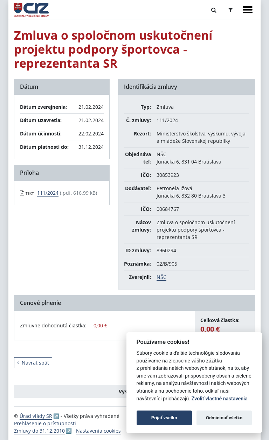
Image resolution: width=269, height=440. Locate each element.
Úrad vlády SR (36, 416)
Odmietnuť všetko (224, 417)
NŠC (161, 277)
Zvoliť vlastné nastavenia (220, 399)
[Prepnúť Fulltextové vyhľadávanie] (214, 9)
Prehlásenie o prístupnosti (45, 423)
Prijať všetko (164, 417)
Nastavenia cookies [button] (98, 430)
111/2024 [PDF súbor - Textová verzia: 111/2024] (47, 192)
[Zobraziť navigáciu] (247, 9)
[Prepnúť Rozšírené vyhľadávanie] (230, 9)
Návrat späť (33, 362)
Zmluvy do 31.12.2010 (39, 430)
